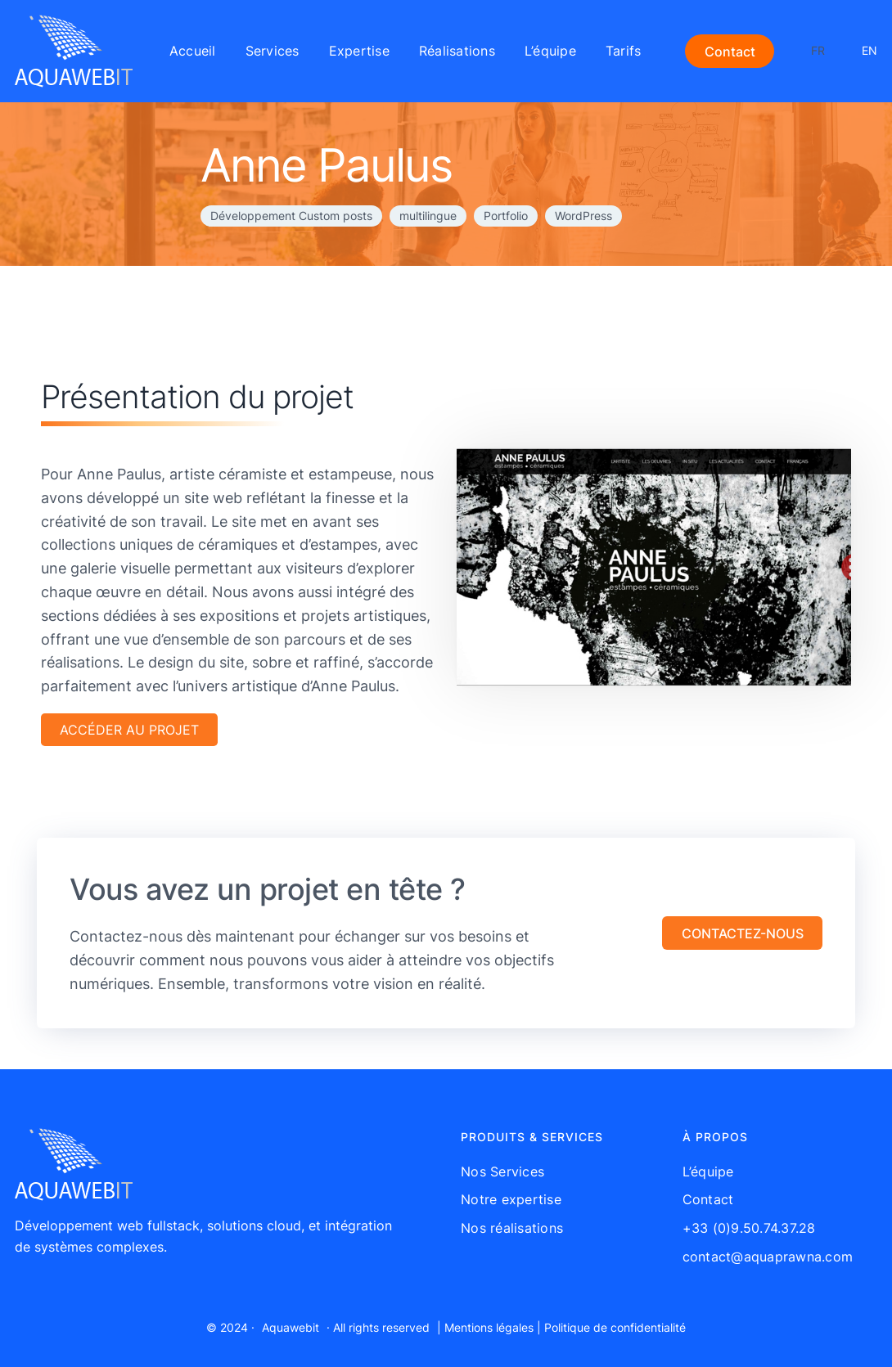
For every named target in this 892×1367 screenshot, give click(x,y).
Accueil (192, 51)
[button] (742, 933)
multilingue (428, 216)
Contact (730, 51)
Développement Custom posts (291, 216)
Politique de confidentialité (615, 1327)
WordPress (583, 216)
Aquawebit (290, 1327)
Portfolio (506, 216)
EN (869, 50)
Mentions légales (489, 1327)
